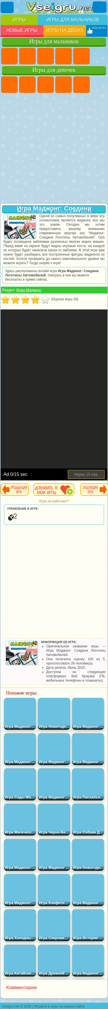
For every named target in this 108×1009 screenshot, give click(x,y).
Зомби (81, 56)
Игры (19, 19)
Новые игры (21, 30)
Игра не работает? (54, 501)
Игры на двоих (64, 30)
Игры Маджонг (28, 290)
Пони (9, 84)
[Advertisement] (53, 148)
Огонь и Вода (45, 84)
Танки (63, 56)
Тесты (81, 84)
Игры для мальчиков (72, 19)
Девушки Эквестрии (27, 84)
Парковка (9, 56)
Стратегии (45, 56)
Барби (63, 84)
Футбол (27, 56)
